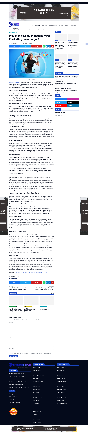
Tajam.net (35, 373)
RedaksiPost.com (37, 411)
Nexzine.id (35, 408)
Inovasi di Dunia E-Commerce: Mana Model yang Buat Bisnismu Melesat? (18, 288)
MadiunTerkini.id (61, 392)
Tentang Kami (12, 394)
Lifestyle (44, 25)
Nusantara (73, 25)
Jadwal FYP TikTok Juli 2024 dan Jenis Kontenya (46, 308)
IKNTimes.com (36, 392)
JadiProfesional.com (38, 406)
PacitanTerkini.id (61, 395)
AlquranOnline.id (37, 422)
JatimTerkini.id (60, 370)
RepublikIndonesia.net (38, 375)
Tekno (66, 25)
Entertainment (53, 25)
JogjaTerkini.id (60, 375)
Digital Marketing (13, 32)
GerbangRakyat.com (38, 381)
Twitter (58, 102)
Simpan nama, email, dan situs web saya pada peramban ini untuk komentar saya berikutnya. (30, 353)
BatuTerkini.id (60, 384)
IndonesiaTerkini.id (61, 367)
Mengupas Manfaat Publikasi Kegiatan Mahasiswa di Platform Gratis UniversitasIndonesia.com (31, 309)
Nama (10, 337)
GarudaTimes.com (37, 417)
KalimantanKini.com (38, 400)
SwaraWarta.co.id (37, 378)
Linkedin (70, 105)
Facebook (59, 99)
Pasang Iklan (12, 405)
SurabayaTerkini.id (61, 381)
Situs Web (11, 348)
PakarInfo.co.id (36, 403)
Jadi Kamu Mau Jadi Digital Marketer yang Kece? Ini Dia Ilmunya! (31, 272)
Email (10, 343)
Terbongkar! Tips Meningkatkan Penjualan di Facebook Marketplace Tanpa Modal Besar (15, 309)
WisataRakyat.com (37, 397)
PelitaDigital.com (37, 386)
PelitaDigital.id (36, 389)
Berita (31, 25)
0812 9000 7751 (16, 387)
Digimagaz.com (59, 115)
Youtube (58, 105)
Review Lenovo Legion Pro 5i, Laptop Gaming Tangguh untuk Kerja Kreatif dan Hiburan (66, 91)
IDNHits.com (36, 384)
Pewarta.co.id (36, 367)
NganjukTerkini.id (61, 397)
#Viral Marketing (13, 278)
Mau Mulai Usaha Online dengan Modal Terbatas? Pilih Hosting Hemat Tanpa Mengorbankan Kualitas (60, 46)
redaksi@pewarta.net (17, 384)
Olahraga (37, 25)
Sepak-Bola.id (36, 419)
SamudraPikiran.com (38, 395)
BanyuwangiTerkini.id (62, 389)
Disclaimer (11, 399)
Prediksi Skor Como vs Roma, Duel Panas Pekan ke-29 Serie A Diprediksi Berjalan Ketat (73, 64)
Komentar (11, 322)
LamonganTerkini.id (62, 403)
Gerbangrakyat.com (14, 82)
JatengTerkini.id (61, 373)
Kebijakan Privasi (13, 396)
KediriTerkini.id (60, 400)
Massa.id (35, 414)
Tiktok (70, 102)
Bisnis (61, 25)
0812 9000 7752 (25, 387)
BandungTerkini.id (61, 378)
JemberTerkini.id (61, 386)
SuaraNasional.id (37, 370)
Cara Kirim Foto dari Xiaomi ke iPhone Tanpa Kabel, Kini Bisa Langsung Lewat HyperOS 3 (60, 64)
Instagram (71, 99)
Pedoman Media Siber (14, 402)
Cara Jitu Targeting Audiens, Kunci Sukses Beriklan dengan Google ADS (44, 288)
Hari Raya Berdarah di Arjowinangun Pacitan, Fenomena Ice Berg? (73, 44)
